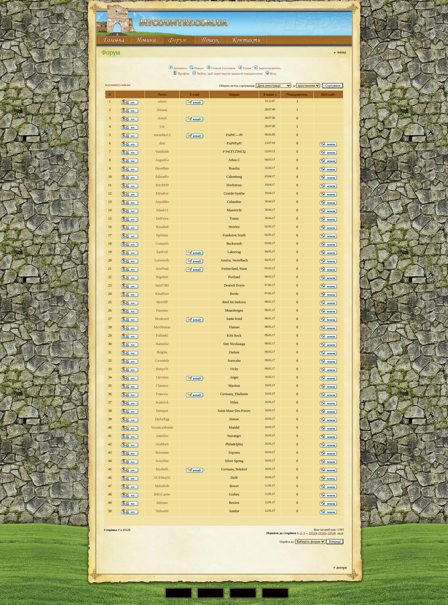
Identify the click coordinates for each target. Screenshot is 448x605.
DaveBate (162, 168)
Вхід (271, 73)
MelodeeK (162, 486)
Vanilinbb (162, 152)
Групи (245, 68)
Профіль (181, 73)
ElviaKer (162, 193)
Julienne (162, 503)
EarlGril (162, 252)
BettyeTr (162, 369)
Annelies (162, 436)
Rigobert (162, 277)
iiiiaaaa (162, 110)
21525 (322, 533)
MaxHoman (162, 327)
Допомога (178, 68)
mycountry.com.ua (117, 84)
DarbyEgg (162, 419)
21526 (332, 533)
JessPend (162, 269)
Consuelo (161, 244)
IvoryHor (162, 461)
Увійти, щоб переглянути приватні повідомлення (227, 73)
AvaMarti (162, 444)
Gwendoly (162, 361)
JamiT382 (162, 285)
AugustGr (162, 160)
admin (162, 101)
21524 (313, 533)
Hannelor (162, 344)
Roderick (162, 402)
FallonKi (162, 335)
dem (162, 143)
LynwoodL (162, 260)
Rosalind (162, 227)
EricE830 (161, 185)
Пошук (197, 68)
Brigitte (162, 352)
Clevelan (162, 377)
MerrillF (162, 302)
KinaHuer (162, 294)
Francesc (162, 394)
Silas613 (162, 210)
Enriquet (162, 411)
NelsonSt (162, 511)
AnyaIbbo (162, 202)
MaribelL (161, 469)
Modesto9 (162, 319)
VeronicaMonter (162, 427)
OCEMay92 (162, 478)
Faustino (162, 310)
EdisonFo (162, 177)
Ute (162, 127)
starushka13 (162, 135)
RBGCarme (162, 494)
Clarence (162, 386)
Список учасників (221, 68)
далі (340, 533)
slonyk (162, 118)
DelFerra (162, 218)
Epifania (162, 235)
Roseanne (162, 453)
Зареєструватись (267, 68)
